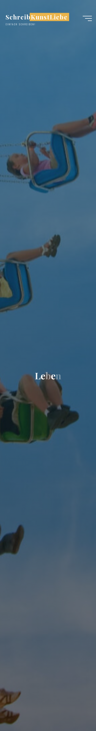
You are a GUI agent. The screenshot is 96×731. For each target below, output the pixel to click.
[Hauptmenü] (87, 18)
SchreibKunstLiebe (37, 17)
